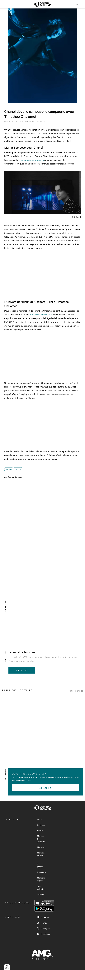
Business (41, 824)
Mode (39, 819)
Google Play (44, 909)
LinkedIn (43, 917)
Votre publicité (40, 887)
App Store (44, 903)
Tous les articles (76, 690)
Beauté (40, 830)
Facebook (43, 933)
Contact (40, 894)
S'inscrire (21, 670)
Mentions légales (41, 879)
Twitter (42, 922)
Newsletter (41, 872)
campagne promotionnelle (31, 159)
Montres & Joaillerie (41, 839)
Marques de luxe (41, 854)
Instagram (43, 928)
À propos (40, 865)
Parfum (9, 469)
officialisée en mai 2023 (41, 314)
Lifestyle (40, 847)
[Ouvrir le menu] (3, 4)
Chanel (18, 469)
